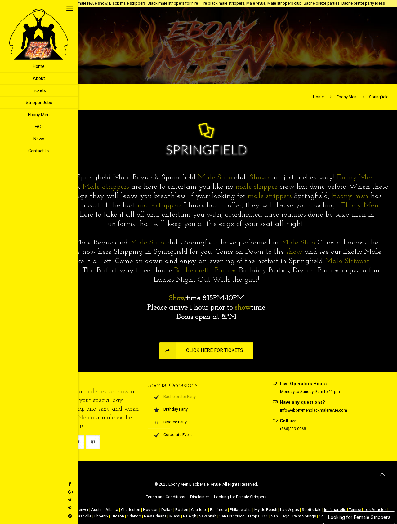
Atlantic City (45, 509)
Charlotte (199, 509)
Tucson (117, 516)
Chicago (65, 509)
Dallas (166, 509)
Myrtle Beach (265, 509)
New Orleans (155, 516)
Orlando (134, 516)
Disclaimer (199, 497)
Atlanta (111, 509)
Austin (97, 509)
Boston (181, 509)
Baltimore (218, 509)
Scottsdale (311, 509)
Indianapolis (335, 509)
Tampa (254, 516)
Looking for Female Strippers (359, 517)
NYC (28, 509)
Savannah (207, 516)
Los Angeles (375, 509)
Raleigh (189, 516)
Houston (150, 509)
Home (318, 97)
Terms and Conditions (165, 497)
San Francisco (232, 516)
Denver (82, 509)
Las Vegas (289, 509)
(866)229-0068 (293, 428)
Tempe (355, 509)
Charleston (130, 509)
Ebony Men (346, 97)
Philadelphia (241, 509)
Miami (174, 516)
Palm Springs (304, 516)
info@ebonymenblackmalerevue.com (313, 410)
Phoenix (101, 516)
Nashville (83, 516)
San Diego (280, 516)
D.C (265, 516)
